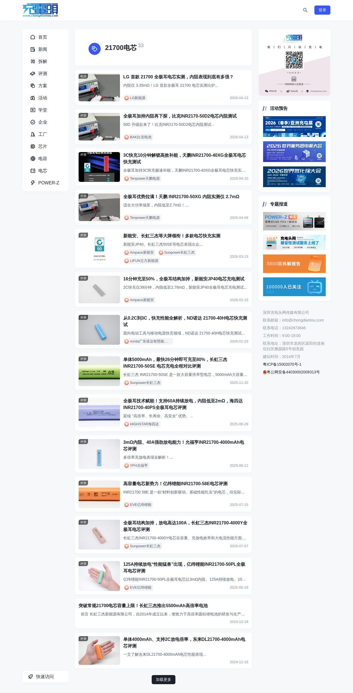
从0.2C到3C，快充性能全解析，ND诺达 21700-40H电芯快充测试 (185, 321)
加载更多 (163, 679)
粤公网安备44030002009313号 (291, 372)
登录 (322, 10)
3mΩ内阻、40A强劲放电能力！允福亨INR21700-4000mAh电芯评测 (183, 445)
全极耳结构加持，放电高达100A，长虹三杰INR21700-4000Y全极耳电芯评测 (185, 526)
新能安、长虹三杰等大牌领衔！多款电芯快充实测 (171, 235)
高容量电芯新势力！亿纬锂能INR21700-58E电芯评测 (175, 483)
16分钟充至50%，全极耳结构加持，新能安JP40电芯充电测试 (183, 279)
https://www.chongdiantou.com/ (294, 63)
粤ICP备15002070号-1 (282, 364)
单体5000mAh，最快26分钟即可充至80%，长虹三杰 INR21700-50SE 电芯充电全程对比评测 (175, 362)
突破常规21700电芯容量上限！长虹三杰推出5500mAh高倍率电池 (143, 605)
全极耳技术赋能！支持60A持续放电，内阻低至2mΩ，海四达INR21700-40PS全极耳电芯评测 (183, 404)
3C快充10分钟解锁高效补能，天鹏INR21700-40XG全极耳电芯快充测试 (184, 158)
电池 (83, 76)
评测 (83, 115)
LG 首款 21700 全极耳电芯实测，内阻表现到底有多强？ (178, 77)
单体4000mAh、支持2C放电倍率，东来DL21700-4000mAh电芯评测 (184, 642)
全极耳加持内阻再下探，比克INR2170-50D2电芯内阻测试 (180, 116)
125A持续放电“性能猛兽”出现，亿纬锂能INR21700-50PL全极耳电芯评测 (184, 567)
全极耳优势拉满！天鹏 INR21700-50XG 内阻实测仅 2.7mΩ (181, 196)
